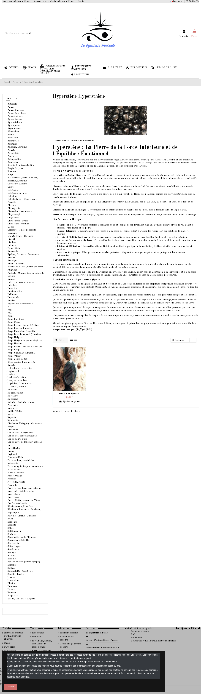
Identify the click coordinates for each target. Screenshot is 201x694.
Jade (10, 310)
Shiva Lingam (14, 546)
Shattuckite (13, 543)
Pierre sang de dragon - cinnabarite (25, 466)
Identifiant (37, 637)
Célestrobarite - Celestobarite (23, 199)
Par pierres (11, 98)
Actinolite (12, 104)
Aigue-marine (14, 129)
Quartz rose (13, 497)
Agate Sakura (15, 122)
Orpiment (12, 454)
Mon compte (38, 633)
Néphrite (12, 417)
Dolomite (12, 245)
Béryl (10, 175)
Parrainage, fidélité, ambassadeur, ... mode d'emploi (42, 644)
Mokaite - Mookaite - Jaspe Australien (21, 403)
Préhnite (12, 479)
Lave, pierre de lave (17, 380)
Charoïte (12, 205)
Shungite (12, 553)
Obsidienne (13, 430)
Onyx (10, 445)
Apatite (11, 150)
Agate (11, 107)
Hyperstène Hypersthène (20, 304)
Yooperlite (13, 596)
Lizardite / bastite (17, 387)
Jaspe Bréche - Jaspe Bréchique (23, 325)
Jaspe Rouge (14, 350)
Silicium (11, 556)
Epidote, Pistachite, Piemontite (23, 254)
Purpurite (12, 485)
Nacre (11, 414)
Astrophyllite (14, 159)
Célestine (12, 196)
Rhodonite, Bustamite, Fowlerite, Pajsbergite (24, 511)
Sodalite (12, 559)
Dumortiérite (14, 248)
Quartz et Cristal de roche (21, 491)
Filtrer (60, 340)
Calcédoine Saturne (17, 193)
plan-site (81, 1)
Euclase (11, 258)
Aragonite (13, 156)
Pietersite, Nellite (16, 482)
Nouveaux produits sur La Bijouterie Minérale (13, 636)
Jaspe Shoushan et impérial (21, 353)
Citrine (11, 227)
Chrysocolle (13, 218)
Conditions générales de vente (70, 645)
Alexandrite (13, 131)
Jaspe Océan (14, 322)
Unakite (12, 589)
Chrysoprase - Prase (18, 221)
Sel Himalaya (14, 531)
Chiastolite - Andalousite (20, 211)
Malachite (12, 390)
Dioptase (12, 242)
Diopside (12, 239)
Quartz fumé (14, 494)
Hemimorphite (15, 291)
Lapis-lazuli (13, 371)
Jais (10, 313)
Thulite (11, 583)
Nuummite (13, 420)
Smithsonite (13, 549)
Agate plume (14, 125)
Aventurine (13, 162)
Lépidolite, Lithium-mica (20, 384)
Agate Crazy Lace (17, 113)
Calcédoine (13, 190)
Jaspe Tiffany (14, 356)
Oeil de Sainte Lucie (17, 439)
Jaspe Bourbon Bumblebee (21, 328)
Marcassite (13, 396)
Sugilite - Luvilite (16, 574)
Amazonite (13, 138)
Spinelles (12, 565)
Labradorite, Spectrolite (20, 368)
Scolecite (12, 525)
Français (176, 1)
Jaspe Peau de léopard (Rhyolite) (24, 334)
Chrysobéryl (14, 214)
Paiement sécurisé (69, 633)
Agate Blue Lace (16, 110)
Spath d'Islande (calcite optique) (24, 562)
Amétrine (12, 144)
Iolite (10, 307)
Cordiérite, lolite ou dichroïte (22, 230)
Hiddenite (12, 294)
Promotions (136, 638)
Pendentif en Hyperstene (69, 394)
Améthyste (13, 141)
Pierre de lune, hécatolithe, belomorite (21, 462)
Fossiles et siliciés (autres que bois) (25, 267)
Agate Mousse (15, 119)
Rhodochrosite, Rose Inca (20, 506)
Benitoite (12, 171)
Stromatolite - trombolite (20, 571)
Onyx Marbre (14, 448)
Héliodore (12, 285)
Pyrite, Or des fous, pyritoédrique (24, 488)
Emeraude (13, 251)
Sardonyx (12, 522)
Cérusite (12, 202)
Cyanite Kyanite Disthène (20, 236)
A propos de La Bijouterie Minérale (16, 1)
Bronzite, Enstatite (17, 181)
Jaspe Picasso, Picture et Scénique (25, 347)
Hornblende (13, 297)
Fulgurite (12, 270)
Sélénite (12, 528)
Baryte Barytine (15, 168)
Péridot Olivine (15, 476)
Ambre (11, 135)
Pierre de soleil (15, 470)
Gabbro (11, 276)
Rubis (10, 519)
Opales (11, 451)
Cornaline (12, 233)
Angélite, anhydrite (17, 147)
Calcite (11, 187)
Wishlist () (192, 1)
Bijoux (7, 643)
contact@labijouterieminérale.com (102, 648)
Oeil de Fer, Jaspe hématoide (22, 436)
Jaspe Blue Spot (16, 319)
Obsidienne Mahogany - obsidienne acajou (25, 425)
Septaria (12, 534)
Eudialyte (12, 261)
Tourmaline (13, 580)
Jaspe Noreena (15, 344)
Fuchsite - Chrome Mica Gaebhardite (26, 273)
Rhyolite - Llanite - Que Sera (22, 516)
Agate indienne (15, 116)
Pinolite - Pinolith (16, 473)
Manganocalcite (15, 393)
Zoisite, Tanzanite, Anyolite (21, 599)
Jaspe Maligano (15, 337)
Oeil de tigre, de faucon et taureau (25, 442)
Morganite (13, 408)
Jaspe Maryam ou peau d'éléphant (25, 341)
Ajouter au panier (69, 401)
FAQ (133, 634)
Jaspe (11, 316)
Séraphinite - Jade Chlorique (22, 537)
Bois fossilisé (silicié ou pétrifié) (23, 178)
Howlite (11, 301)
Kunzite (11, 365)
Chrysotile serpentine (18, 224)
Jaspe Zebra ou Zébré (19, 359)
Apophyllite (13, 153)
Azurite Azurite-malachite (21, 165)
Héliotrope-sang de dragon (21, 282)
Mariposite (13, 399)
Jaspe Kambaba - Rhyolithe (21, 331)
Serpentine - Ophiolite (18, 540)
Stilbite (11, 568)
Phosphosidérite (15, 457)
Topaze (11, 577)
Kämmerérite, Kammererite (21, 362)
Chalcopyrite (14, 208)
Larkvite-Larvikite (17, 377)
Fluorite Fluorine (16, 264)
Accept (10, 687)
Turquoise (12, 586)
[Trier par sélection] (180, 340)
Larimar (12, 374)
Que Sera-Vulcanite (17, 503)
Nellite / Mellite (15, 411)
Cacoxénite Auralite (17, 184)
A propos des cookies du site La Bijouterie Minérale (54, 1)
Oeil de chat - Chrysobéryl (20, 433)
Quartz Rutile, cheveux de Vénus (24, 500)
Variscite (12, 592)
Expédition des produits (67, 638)
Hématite (12, 288)
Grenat (11, 279)
